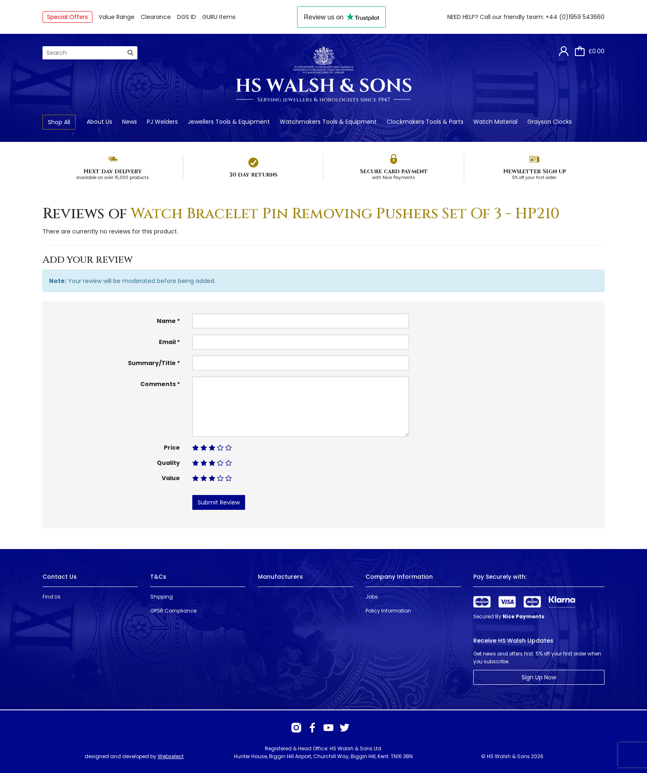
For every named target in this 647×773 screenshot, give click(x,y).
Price (172, 447)
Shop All (59, 122)
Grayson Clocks (549, 122)
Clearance (156, 17)
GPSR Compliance (173, 610)
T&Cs (158, 577)
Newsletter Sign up (534, 171)
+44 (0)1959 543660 (574, 17)
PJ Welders (162, 122)
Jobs (372, 596)
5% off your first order (534, 177)
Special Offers (67, 17)
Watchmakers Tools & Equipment (328, 122)
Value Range (117, 17)
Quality (168, 463)
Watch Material (495, 122)
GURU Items (219, 17)
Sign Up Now (539, 677)
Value (171, 478)
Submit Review (219, 502)
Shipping (161, 596)
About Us (99, 122)
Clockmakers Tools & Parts (425, 122)
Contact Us (60, 577)
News (129, 122)
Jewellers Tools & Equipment (229, 122)
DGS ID (186, 17)
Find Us (52, 596)
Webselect (171, 756)
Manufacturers (280, 577)
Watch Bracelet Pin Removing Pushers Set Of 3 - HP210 (345, 214)
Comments (158, 384)
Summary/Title (152, 363)
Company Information (399, 577)
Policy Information (388, 610)
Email (167, 342)
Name (166, 321)
